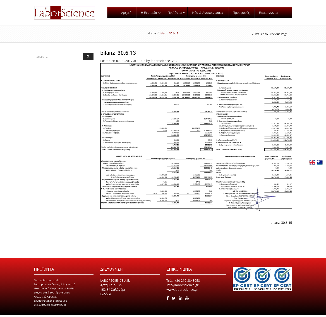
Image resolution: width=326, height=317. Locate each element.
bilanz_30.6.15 (281, 225)
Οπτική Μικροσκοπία (47, 282)
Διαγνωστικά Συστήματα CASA (52, 294)
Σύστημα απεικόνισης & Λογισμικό (54, 286)
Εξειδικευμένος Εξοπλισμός (50, 307)
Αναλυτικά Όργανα (45, 298)
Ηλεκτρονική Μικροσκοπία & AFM (54, 290)
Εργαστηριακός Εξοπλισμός (50, 303)
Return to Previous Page (271, 36)
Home (152, 35)
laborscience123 (163, 63)
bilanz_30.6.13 (118, 54)
